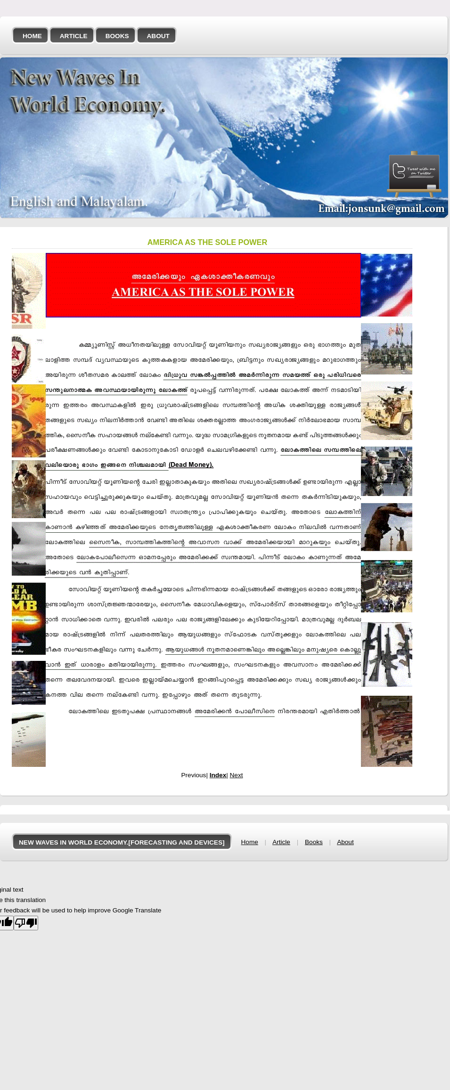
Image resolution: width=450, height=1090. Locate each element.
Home (32, 36)
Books (117, 36)
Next (236, 775)
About (158, 36)
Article (74, 36)
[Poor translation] (26, 923)
